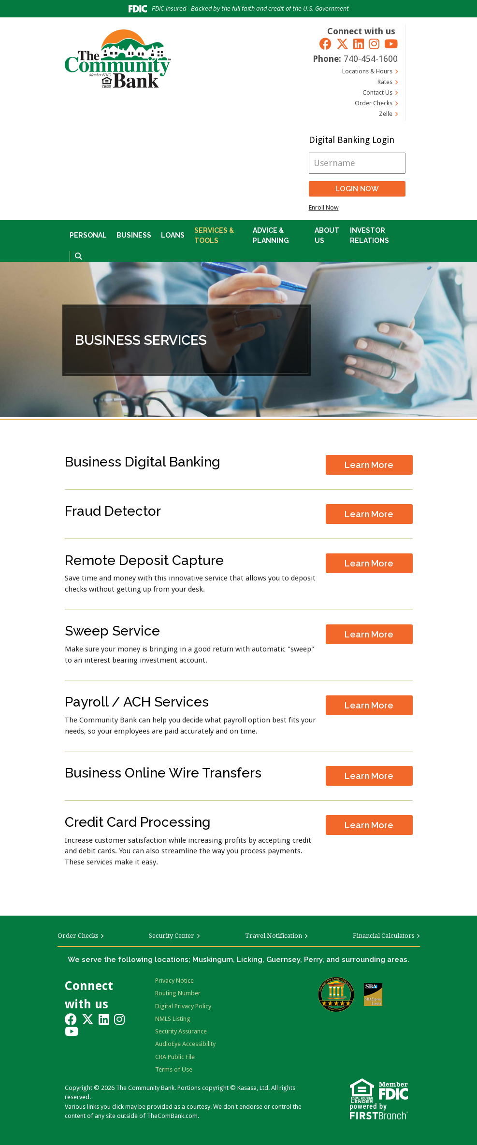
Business (133, 235)
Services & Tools (214, 235)
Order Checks (373, 103)
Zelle (385, 113)
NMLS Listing (172, 1018)
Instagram (374, 44)
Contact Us (377, 92)
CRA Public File (175, 1056)
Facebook (325, 44)
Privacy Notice (174, 980)
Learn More (369, 465)
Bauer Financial (336, 994)
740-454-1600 (371, 59)
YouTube (391, 44)
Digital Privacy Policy (183, 1006)
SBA (373, 994)
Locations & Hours (367, 71)
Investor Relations (369, 235)
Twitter (342, 44)
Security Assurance (181, 1031)
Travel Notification (273, 935)
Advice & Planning (271, 235)
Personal (88, 235)
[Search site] (78, 256)
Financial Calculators (383, 935)
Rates (384, 81)
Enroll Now (324, 207)
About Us (327, 235)
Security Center (171, 935)
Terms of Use (173, 1069)
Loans (173, 235)
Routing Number (178, 993)
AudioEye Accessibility (185, 1043)
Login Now (357, 188)
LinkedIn (358, 44)
